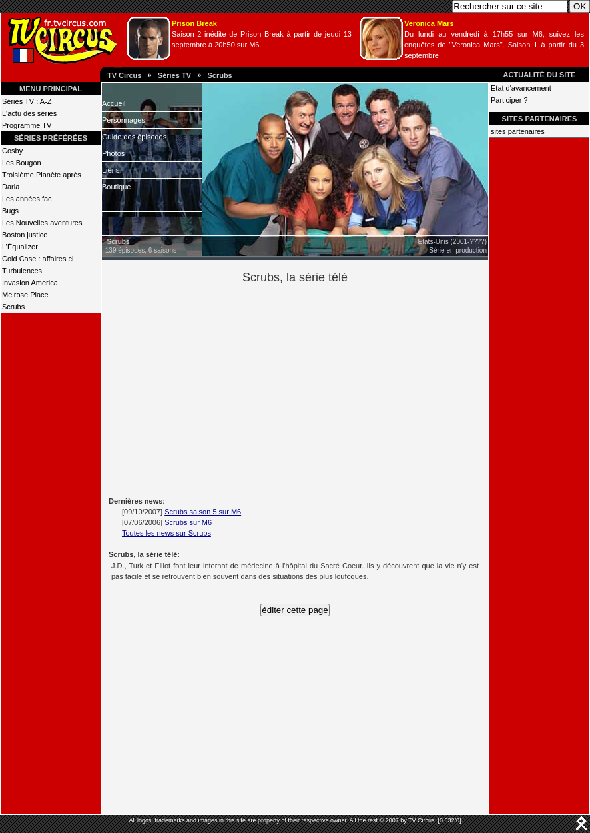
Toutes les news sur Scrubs (166, 533)
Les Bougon (21, 163)
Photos (113, 153)
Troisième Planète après (41, 175)
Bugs (10, 211)
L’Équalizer (20, 247)
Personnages (123, 120)
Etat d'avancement (521, 88)
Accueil (113, 103)
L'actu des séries (29, 113)
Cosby (12, 151)
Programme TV (26, 125)
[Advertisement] (318, 388)
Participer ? (509, 100)
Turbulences (22, 271)
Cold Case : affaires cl (37, 259)
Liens (110, 170)
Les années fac (27, 199)
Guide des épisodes (134, 137)
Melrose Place (25, 295)
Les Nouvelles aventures (42, 223)
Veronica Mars (429, 23)
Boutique (116, 187)
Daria (10, 187)
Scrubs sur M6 (188, 522)
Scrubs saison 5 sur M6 (202, 512)
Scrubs (219, 75)
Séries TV (174, 75)
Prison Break (194, 23)
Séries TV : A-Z (26, 101)
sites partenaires (518, 131)
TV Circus (124, 75)
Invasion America (30, 283)
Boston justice (24, 235)
